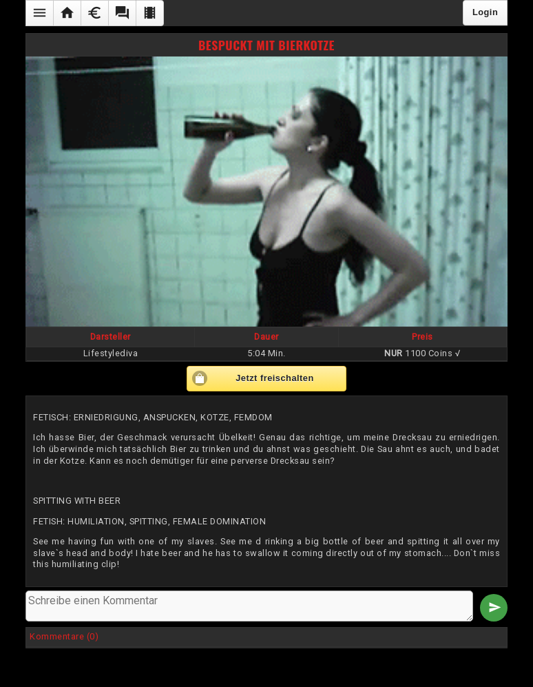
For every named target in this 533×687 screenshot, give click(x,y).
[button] (39, 13)
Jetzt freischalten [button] (275, 378)
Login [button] (485, 12)
